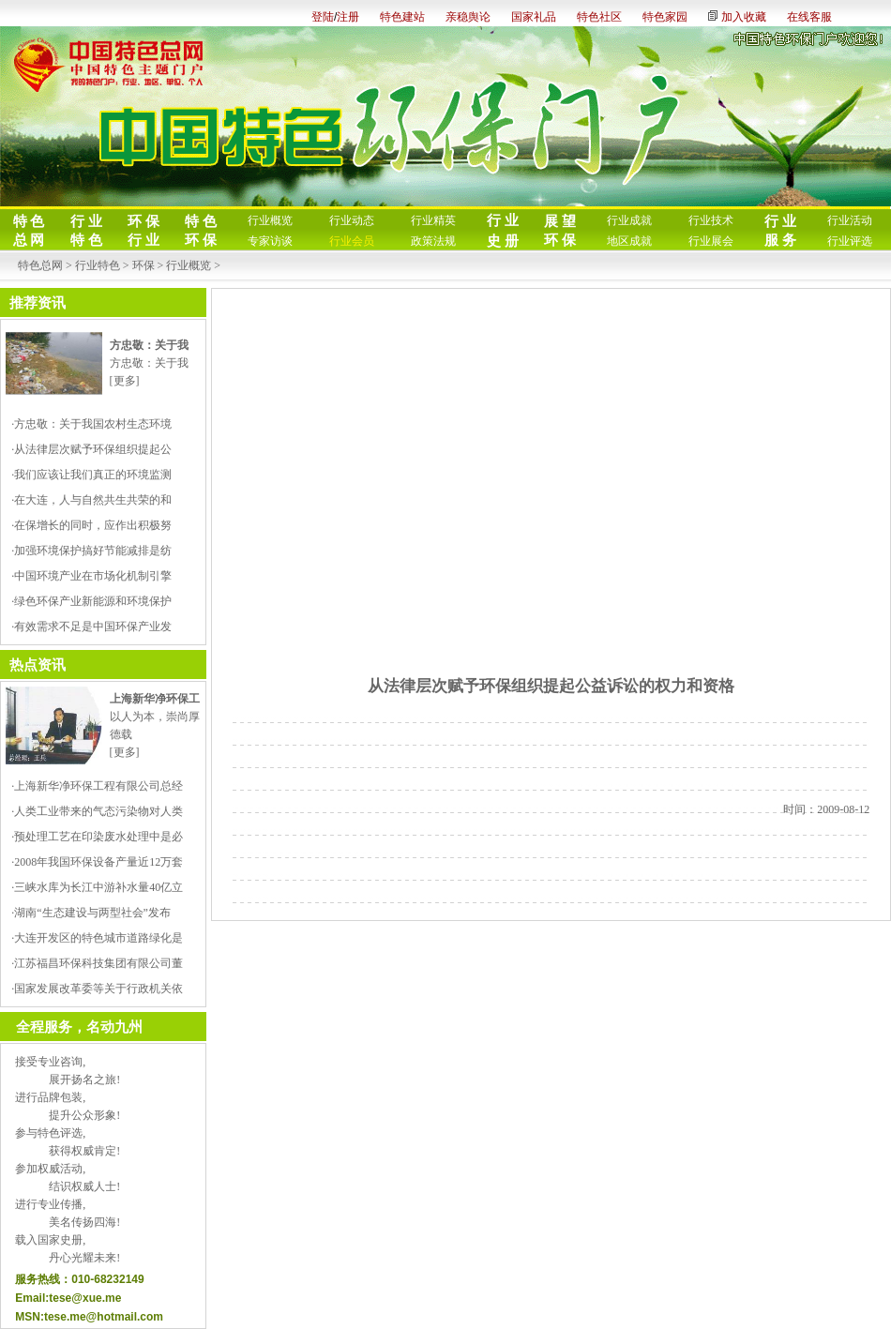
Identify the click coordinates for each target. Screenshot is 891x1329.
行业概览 (270, 220)
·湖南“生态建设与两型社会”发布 (91, 912)
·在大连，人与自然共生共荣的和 (91, 499)
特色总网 (40, 265)
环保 (143, 265)
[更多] (125, 380)
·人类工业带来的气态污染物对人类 (97, 811)
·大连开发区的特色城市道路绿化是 (97, 937)
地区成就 (629, 241)
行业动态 (351, 220)
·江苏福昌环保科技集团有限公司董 (97, 963)
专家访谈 (270, 241)
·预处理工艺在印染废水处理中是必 (97, 836)
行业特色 (97, 265)
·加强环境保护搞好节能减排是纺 (91, 550)
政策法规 (433, 241)
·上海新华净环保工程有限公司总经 (97, 786)
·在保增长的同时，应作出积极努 (91, 525)
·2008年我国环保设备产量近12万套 (97, 861)
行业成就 (629, 220)
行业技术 (710, 220)
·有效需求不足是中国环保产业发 (91, 626)
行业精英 (433, 220)
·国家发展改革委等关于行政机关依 (97, 988)
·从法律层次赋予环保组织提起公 (91, 449)
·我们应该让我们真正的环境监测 (91, 474)
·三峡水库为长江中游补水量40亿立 (97, 887)
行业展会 (710, 241)
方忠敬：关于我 (149, 363)
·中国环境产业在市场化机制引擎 (91, 575)
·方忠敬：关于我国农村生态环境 (91, 423)
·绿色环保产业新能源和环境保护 (91, 601)
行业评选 (849, 241)
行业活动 (849, 220)
